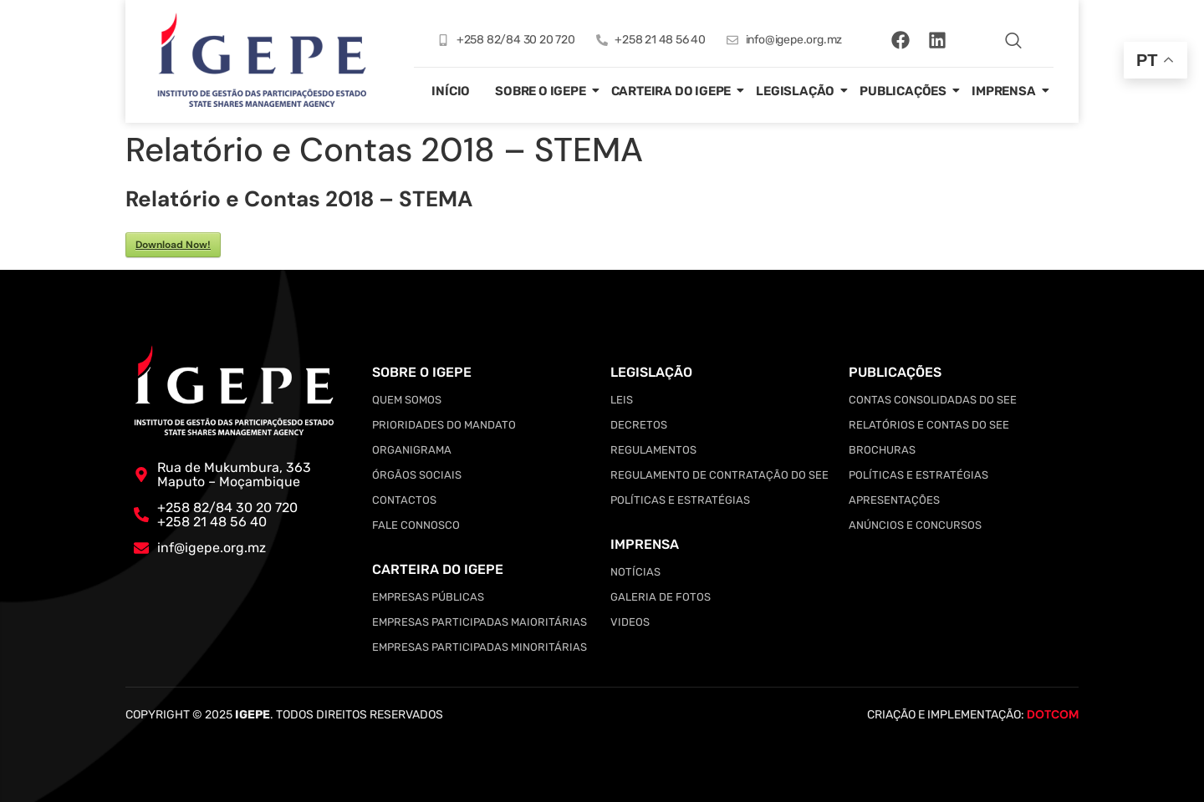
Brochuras (882, 450)
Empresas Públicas (428, 597)
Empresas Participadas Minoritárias (479, 647)
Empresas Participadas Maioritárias (479, 622)
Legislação (795, 91)
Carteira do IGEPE (671, 91)
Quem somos (406, 399)
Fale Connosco (416, 525)
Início (450, 91)
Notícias (635, 572)
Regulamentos (653, 450)
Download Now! (173, 244)
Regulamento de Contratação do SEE (719, 475)
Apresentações (894, 500)
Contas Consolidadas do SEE (933, 399)
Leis (621, 399)
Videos (630, 622)
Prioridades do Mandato (444, 425)
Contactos (404, 500)
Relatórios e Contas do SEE (929, 425)
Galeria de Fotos (660, 597)
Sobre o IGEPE (540, 91)
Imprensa (1003, 91)
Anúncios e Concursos (915, 525)
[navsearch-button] (1013, 40)
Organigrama (412, 450)
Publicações (903, 91)
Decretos (638, 425)
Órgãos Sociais (417, 475)
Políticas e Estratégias (680, 500)
